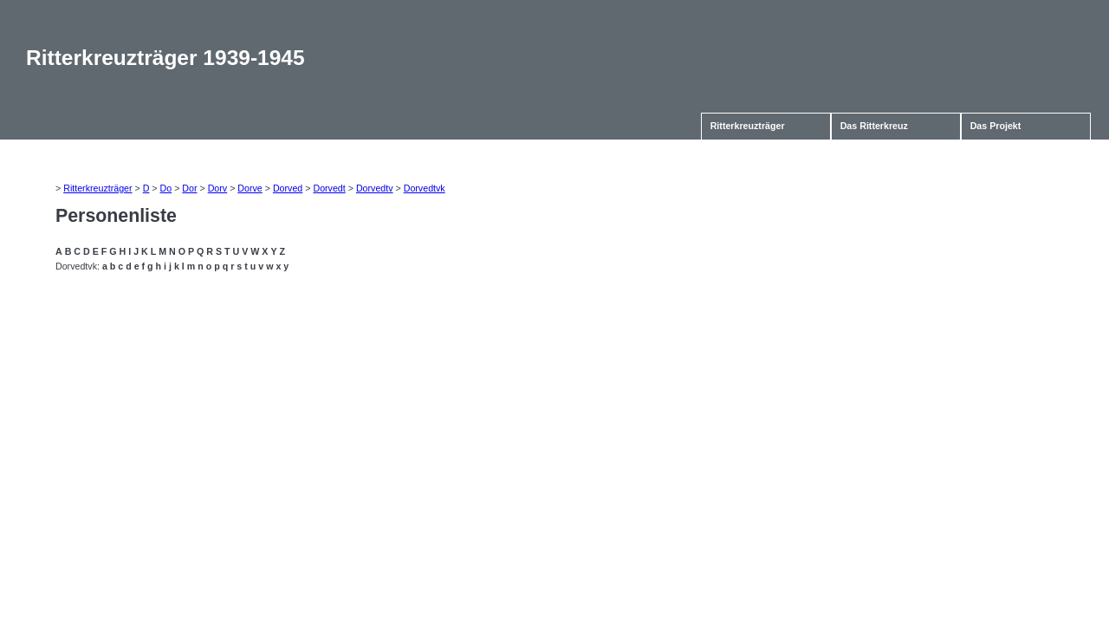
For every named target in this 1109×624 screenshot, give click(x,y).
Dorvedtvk (424, 188)
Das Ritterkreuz (874, 125)
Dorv (218, 188)
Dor (189, 188)
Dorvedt (329, 188)
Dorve (249, 188)
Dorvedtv (374, 188)
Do (166, 188)
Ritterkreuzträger (747, 125)
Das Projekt (995, 125)
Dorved (287, 188)
